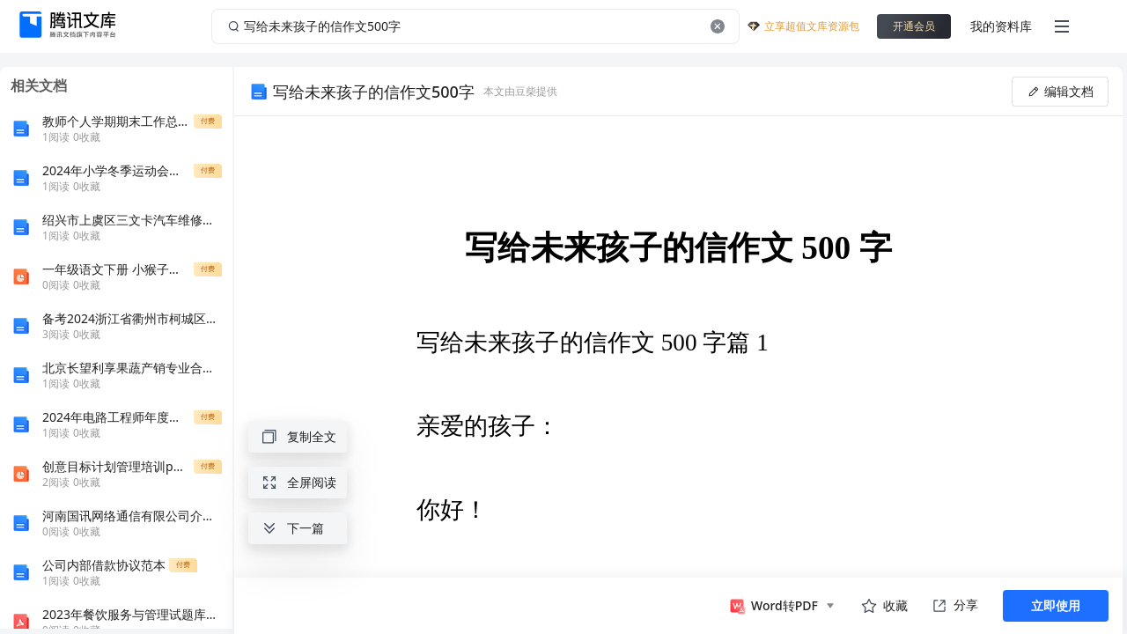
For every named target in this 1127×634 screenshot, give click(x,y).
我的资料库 (1001, 26)
